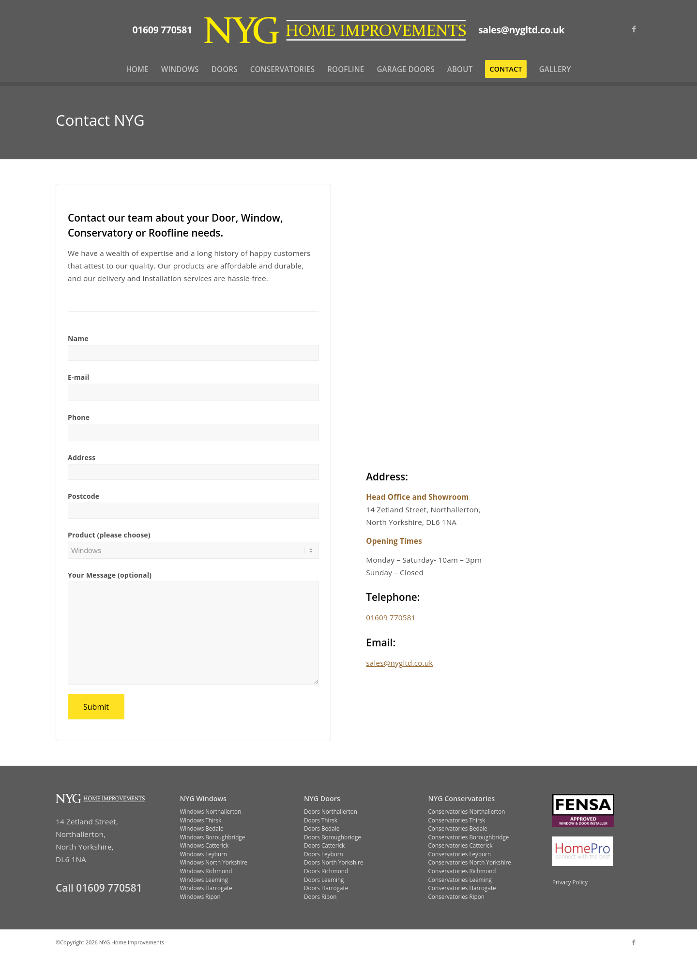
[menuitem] (137, 69)
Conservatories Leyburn (459, 854)
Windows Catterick (204, 845)
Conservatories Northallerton (466, 811)
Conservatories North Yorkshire (469, 862)
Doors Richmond (326, 871)
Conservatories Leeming (460, 879)
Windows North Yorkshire (213, 862)
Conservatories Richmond (462, 871)
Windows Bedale (202, 828)
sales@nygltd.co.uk (399, 663)
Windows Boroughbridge (212, 837)
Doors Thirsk (320, 820)
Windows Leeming (204, 879)
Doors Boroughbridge (332, 837)
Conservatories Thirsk (456, 820)
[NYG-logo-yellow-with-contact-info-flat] (349, 28)
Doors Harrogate (326, 888)
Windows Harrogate (206, 888)
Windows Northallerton (211, 811)
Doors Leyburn (323, 854)
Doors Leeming (324, 879)
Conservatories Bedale (457, 828)
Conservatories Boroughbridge (468, 837)
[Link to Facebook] (634, 28)
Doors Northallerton (330, 811)
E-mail (78, 377)
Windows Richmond (206, 871)
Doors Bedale (321, 828)
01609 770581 (390, 617)
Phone (79, 417)
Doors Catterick (324, 845)
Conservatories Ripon (456, 896)
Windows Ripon (200, 896)
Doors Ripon (320, 896)
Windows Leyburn (203, 854)
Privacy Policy (570, 882)
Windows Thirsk (201, 820)
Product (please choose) (109, 534)
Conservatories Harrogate (462, 888)
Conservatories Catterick (460, 845)
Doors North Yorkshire (333, 862)
